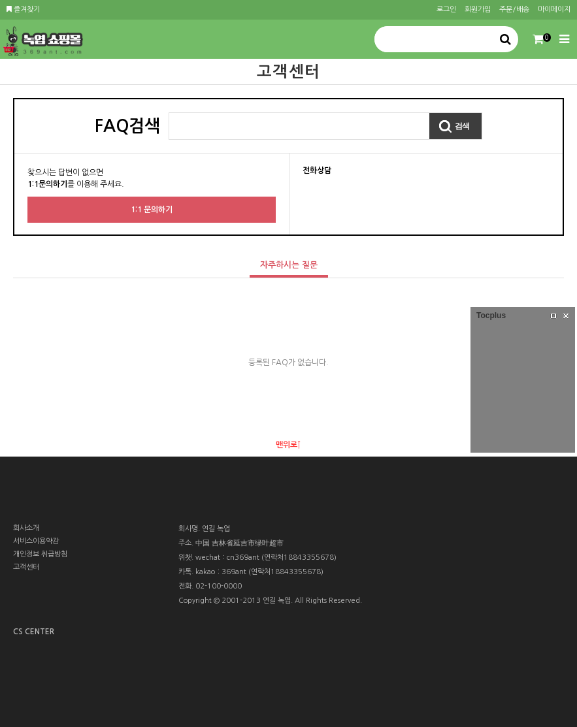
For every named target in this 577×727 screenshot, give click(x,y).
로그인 (446, 9)
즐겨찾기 (23, 9)
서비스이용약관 (36, 541)
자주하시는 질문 (284, 262)
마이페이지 (554, 9)
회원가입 (478, 9)
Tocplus (491, 315)
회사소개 (26, 528)
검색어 (169, 113)
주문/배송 (514, 9)
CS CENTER (33, 632)
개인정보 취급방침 (40, 554)
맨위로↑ (288, 445)
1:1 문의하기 (152, 210)
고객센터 (26, 567)
